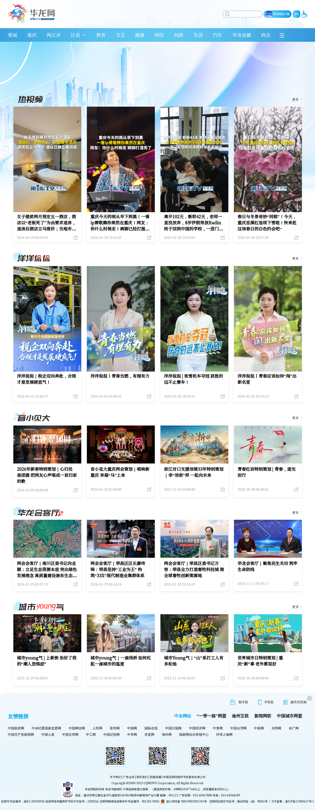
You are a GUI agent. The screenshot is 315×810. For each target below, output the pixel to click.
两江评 (54, 34)
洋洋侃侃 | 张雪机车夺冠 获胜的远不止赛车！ (193, 379)
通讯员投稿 (295, 702)
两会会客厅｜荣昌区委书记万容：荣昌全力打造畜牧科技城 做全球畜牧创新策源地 (194, 569)
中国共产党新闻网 (21, 734)
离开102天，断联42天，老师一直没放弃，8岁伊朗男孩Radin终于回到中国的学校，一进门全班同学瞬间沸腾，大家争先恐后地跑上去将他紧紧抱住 (193, 222)
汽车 (217, 34)
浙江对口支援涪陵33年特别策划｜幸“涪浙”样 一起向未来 (193, 472)
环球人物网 (224, 734)
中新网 (259, 728)
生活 (198, 34)
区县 (75, 34)
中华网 (132, 734)
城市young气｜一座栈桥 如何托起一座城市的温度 (120, 661)
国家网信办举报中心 (194, 734)
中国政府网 (16, 728)
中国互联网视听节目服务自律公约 (184, 777)
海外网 (167, 734)
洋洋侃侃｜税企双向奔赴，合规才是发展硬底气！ (46, 379)
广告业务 (128, 777)
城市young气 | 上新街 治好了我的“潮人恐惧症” (47, 661)
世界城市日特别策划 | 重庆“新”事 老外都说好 (260, 661)
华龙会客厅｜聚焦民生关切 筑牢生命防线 (267, 566)
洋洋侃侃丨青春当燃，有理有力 (119, 376)
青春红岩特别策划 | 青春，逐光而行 (266, 472)
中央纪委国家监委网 (46, 728)
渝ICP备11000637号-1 (299, 801)
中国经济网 (197, 728)
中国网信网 (77, 728)
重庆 (32, 34)
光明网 (276, 728)
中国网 (132, 728)
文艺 (120, 34)
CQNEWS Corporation (159, 783)
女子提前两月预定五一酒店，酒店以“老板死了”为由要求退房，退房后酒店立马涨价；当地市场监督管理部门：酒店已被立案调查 (46, 222)
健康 (140, 34)
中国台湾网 (238, 728)
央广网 (294, 728)
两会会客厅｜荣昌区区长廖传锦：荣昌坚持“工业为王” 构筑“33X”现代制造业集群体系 (117, 569)
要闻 (12, 34)
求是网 (149, 734)
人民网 (97, 728)
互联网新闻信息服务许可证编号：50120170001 (130, 801)
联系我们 (142, 777)
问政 (178, 34)
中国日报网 (173, 728)
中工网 (91, 734)
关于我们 (115, 777)
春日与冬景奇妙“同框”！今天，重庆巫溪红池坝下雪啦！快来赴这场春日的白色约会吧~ (266, 222)
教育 (101, 34)
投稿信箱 (155, 777)
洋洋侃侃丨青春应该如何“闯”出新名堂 (266, 379)
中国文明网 (70, 734)
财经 (159, 34)
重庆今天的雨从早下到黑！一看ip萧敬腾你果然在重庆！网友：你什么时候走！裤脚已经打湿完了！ (119, 222)
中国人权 (48, 734)
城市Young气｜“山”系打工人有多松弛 (193, 661)
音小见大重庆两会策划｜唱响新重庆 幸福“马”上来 (119, 472)
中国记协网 (111, 734)
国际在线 (151, 728)
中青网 (218, 728)
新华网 (115, 728)
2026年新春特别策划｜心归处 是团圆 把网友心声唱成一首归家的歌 (47, 475)
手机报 (266, 702)
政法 (266, 34)
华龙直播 (241, 34)
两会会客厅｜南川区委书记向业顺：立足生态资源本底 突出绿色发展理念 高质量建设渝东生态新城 (47, 569)
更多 (295, 99)
